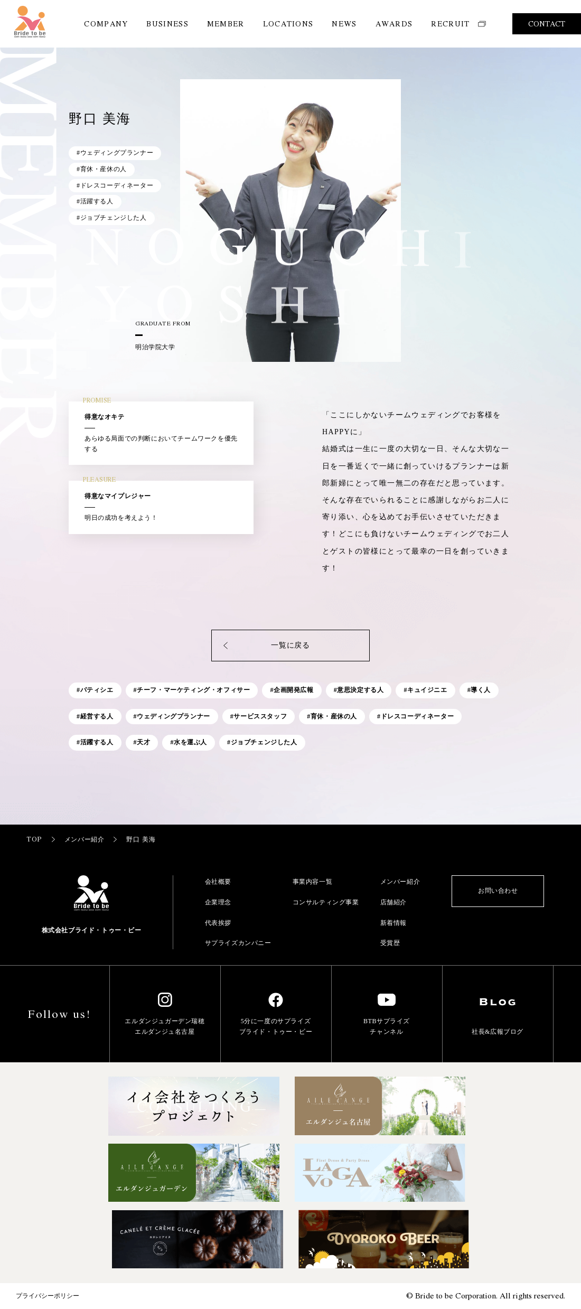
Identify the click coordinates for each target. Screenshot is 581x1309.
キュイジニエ (427, 690)
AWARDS (394, 23)
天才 (143, 742)
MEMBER (226, 23)
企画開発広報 (294, 690)
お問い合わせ (498, 890)
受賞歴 (390, 943)
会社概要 (218, 881)
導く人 (481, 690)
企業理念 (218, 902)
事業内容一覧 (313, 881)
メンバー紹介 (91, 839)
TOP (41, 839)
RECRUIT (458, 23)
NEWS (344, 23)
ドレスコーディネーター (417, 716)
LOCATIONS (288, 23)
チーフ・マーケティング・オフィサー (193, 690)
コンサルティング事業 (326, 902)
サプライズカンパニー (238, 943)
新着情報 (393, 923)
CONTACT (546, 23)
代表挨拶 (218, 923)
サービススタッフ (260, 716)
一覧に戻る (265, 645)
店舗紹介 (393, 902)
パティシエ (97, 690)
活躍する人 (97, 742)
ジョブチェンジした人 (264, 742)
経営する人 (97, 716)
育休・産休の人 (334, 716)
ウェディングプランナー (173, 716)
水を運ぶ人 (190, 742)
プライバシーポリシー (47, 1295)
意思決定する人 (360, 690)
